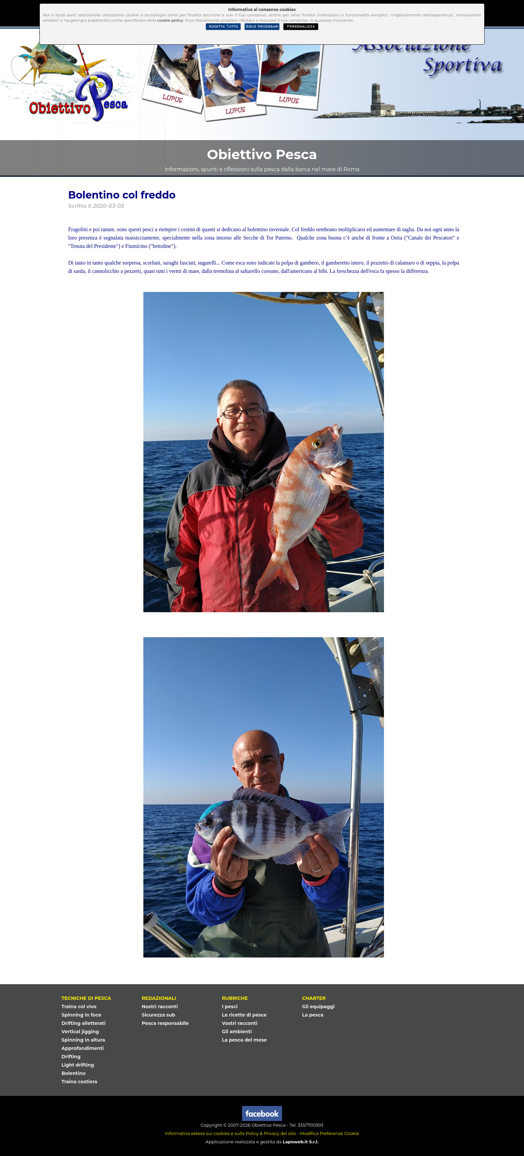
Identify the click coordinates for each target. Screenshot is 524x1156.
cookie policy (170, 20)
